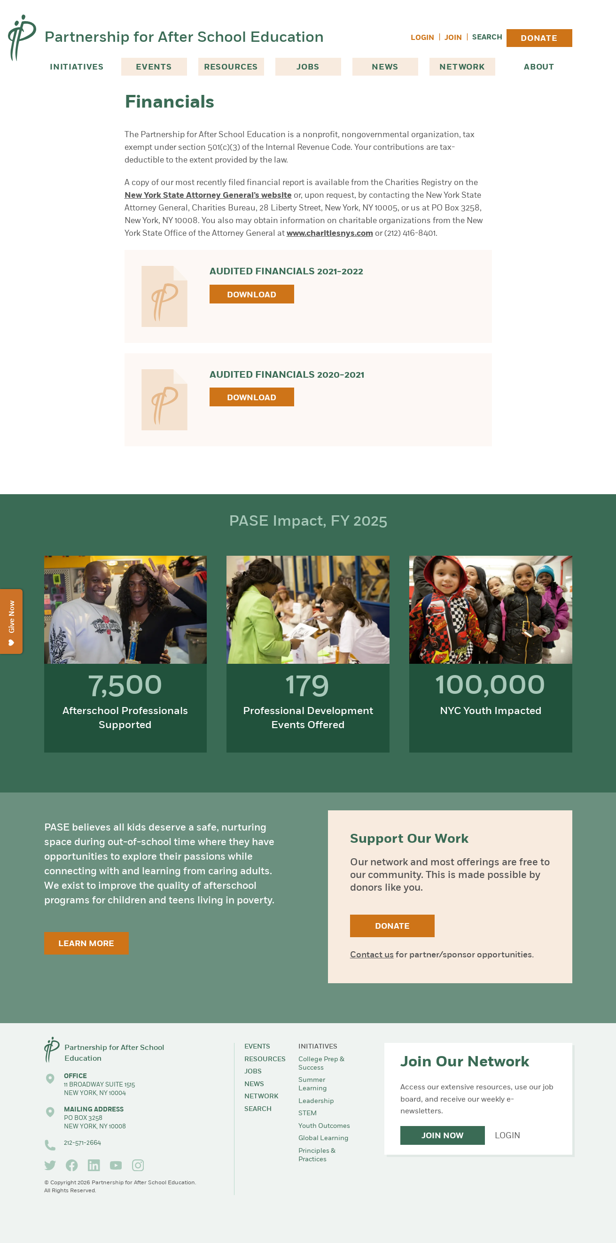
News (385, 67)
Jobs (307, 67)
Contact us (372, 955)
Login (422, 38)
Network (462, 67)
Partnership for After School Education (184, 38)
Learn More (86, 944)
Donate (539, 39)
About (539, 67)
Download (251, 295)
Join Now (442, 1136)
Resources (231, 67)
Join (453, 38)
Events (154, 67)
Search (487, 37)
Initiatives (77, 67)
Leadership (316, 1101)
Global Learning (323, 1138)
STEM (307, 1113)
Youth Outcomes (324, 1126)
